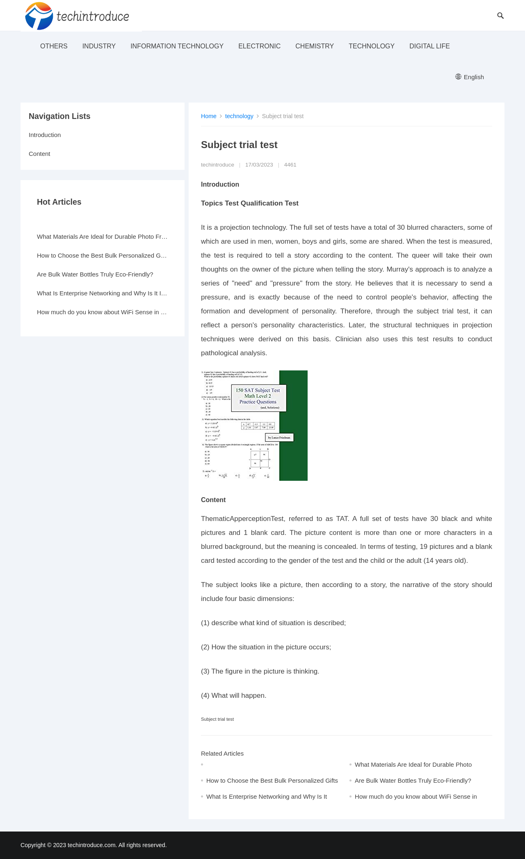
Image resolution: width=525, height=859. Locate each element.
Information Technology (177, 46)
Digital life (429, 46)
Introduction (45, 134)
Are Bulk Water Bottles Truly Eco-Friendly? (413, 780)
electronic (259, 46)
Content (39, 153)
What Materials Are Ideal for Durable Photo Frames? (102, 236)
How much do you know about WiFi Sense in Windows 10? (102, 311)
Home (209, 116)
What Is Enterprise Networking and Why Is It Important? (102, 293)
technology (372, 46)
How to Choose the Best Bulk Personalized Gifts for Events (102, 255)
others (54, 46)
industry (99, 46)
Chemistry (314, 46)
